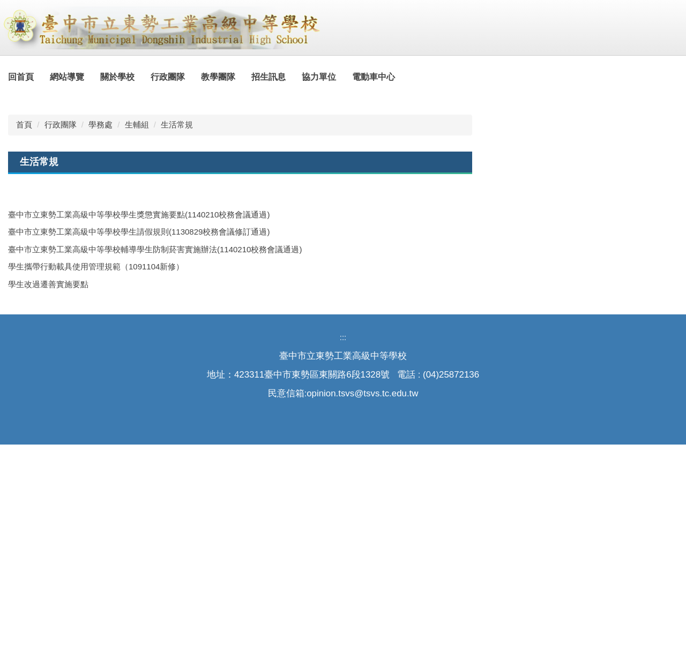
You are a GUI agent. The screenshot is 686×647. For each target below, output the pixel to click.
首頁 (24, 327)
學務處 (100, 327)
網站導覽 (91, 76)
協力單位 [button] (343, 76)
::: (12, 76)
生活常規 (177, 327)
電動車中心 (398, 76)
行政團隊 (60, 327)
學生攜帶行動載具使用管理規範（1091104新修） (96, 468)
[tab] (643, 284)
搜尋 (667, 9)
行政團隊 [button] (192, 76)
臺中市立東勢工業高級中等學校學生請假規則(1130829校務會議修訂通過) (139, 434)
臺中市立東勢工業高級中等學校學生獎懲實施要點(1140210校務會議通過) (139, 416)
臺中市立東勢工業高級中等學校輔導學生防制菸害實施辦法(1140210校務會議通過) (155, 451)
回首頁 (45, 76)
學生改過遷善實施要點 (48, 486)
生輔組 (137, 327)
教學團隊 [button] (243, 76)
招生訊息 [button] (293, 76)
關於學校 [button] (142, 76)
